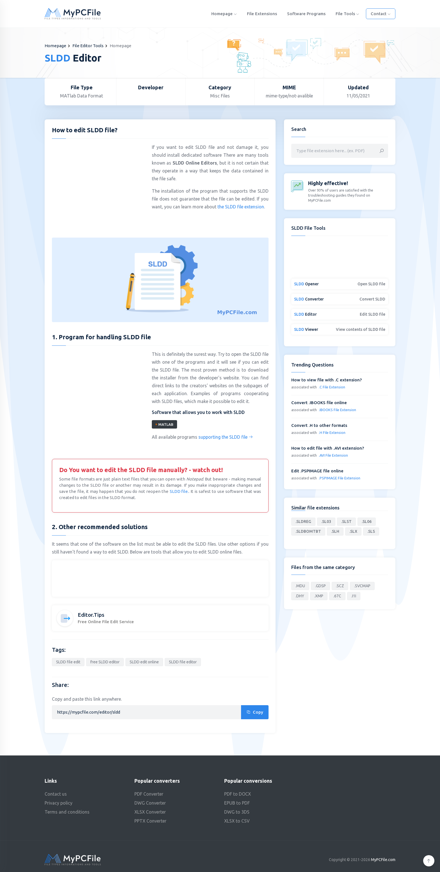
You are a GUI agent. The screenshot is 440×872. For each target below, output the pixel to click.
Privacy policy (58, 802)
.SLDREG (303, 521)
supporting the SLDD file (225, 437)
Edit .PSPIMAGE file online (317, 470)
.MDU (300, 586)
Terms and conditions (67, 811)
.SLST (346, 521)
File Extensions (262, 13)
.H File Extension (332, 432)
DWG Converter (150, 802)
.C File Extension (332, 387)
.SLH (335, 531)
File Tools (347, 13)
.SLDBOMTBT (308, 531)
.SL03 (326, 521)
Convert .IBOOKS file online (319, 402)
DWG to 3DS (236, 811)
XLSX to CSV (237, 820)
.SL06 (367, 521)
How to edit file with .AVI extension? (327, 448)
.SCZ (340, 586)
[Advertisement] (99, 183)
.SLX (353, 531)
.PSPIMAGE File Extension (339, 478)
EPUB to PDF (237, 802)
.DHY (299, 596)
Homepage (224, 13)
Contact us (56, 793)
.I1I (353, 596)
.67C (337, 596)
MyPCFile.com (383, 859)
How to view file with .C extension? (326, 379)
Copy (254, 712)
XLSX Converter (150, 811)
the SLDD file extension (240, 206)
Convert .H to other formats (319, 425)
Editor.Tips (91, 615)
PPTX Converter (150, 820)
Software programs (306, 13)
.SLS (371, 531)
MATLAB (164, 424)
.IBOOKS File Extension (337, 410)
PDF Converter (148, 793)
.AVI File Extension (333, 455)
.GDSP (320, 586)
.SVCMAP (362, 586)
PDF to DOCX (237, 793)
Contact (381, 13)
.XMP (318, 596)
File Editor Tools (88, 45)
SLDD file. (179, 491)
